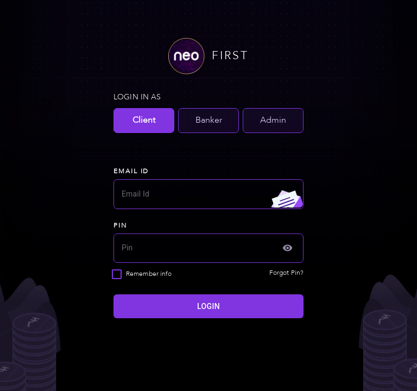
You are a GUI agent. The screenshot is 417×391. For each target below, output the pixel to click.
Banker (208, 120)
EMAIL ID (131, 171)
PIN (120, 226)
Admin (273, 120)
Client (143, 120)
